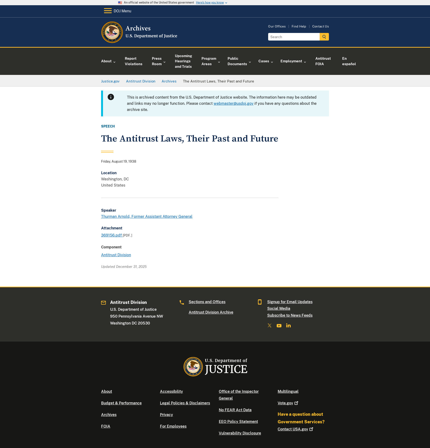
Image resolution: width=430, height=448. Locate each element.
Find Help (299, 26)
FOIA (105, 426)
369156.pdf (112, 235)
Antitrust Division (116, 255)
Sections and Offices (207, 302)
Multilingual (288, 391)
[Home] (139, 41)
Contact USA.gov (296, 429)
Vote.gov (288, 403)
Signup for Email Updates (290, 302)
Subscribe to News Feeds (290, 315)
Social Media (278, 308)
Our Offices (277, 26)
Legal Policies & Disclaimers (185, 403)
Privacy (166, 414)
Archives (109, 414)
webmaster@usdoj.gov (233, 103)
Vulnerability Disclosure (240, 433)
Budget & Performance (121, 403)
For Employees (173, 426)
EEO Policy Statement (238, 421)
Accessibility (171, 391)
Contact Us (320, 26)
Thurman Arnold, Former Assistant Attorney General (146, 216)
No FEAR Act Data (235, 410)
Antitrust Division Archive (211, 312)
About (106, 391)
